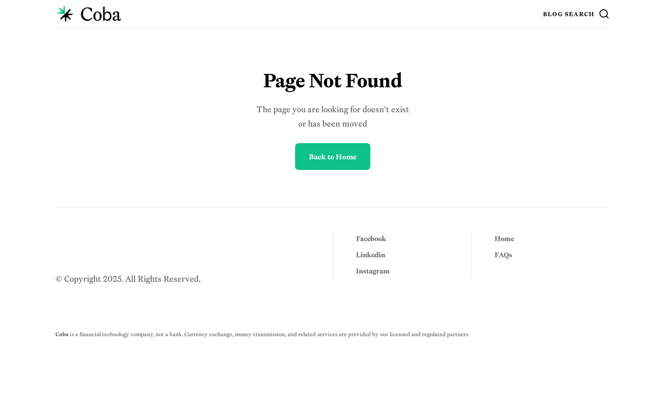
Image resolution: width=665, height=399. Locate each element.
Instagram (373, 271)
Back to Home (333, 156)
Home (504, 238)
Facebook (371, 238)
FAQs (503, 255)
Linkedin (370, 255)
